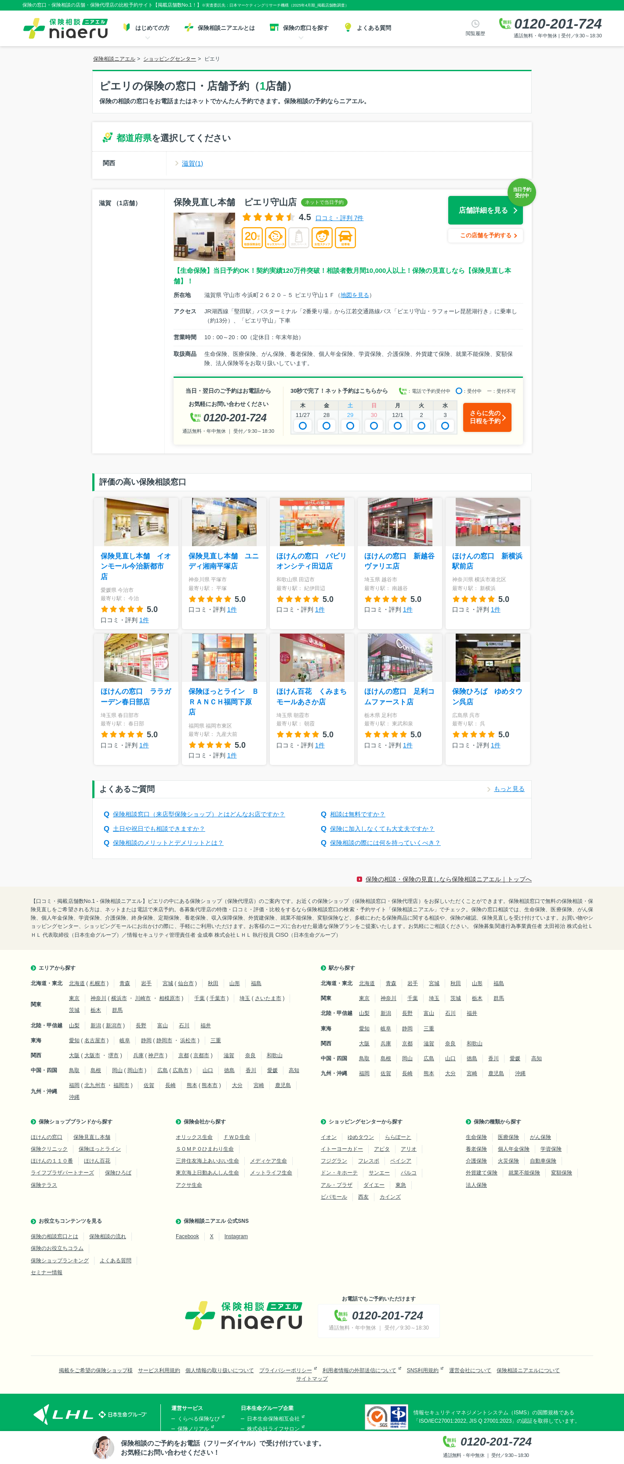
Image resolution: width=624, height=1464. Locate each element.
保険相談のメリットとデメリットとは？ (168, 842)
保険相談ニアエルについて (528, 1370)
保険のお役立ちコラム (57, 1248)
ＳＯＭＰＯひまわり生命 (205, 1149)
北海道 (77, 983)
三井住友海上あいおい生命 (207, 1161)
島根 (96, 1070)
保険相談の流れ (107, 1236)
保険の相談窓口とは (54, 1236)
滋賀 (229, 1055)
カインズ (390, 1197)
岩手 (146, 983)
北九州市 (94, 1085)
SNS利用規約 (423, 1370)
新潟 (96, 1025)
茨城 (74, 1010)
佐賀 (149, 1085)
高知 (294, 1070)
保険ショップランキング (60, 1260)
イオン (329, 1137)
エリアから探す (57, 968)
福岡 (74, 1085)
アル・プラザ (336, 1185)
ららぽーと (398, 1137)
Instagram (236, 1236)
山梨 (74, 1025)
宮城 (168, 983)
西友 (363, 1197)
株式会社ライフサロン (273, 1429)
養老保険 (476, 1149)
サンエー (379, 1173)
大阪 (74, 1055)
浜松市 (188, 1040)
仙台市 (186, 983)
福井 (205, 1025)
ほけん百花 (97, 1161)
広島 (162, 1070)
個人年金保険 (514, 1149)
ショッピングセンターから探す (366, 1122)
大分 (237, 1085)
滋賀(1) (192, 163)
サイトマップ (312, 1379)
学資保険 (551, 1149)
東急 (400, 1185)
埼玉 (244, 998)
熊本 (192, 1085)
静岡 (146, 1040)
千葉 (199, 998)
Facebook (187, 1236)
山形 (234, 983)
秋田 (213, 983)
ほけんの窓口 (46, 1137)
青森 (125, 983)
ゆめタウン (361, 1137)
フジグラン (334, 1161)
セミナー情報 (46, 1272)
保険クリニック (49, 1149)
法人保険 (476, 1185)
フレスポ (368, 1161)
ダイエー (374, 1185)
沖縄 (74, 1097)
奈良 (250, 1055)
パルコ (409, 1173)
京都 (183, 1055)
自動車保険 (543, 1161)
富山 (162, 1025)
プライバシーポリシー (285, 1370)
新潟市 (114, 1025)
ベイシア (400, 1161)
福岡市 (121, 1085)
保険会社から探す (205, 1122)
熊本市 (210, 1085)
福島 (256, 983)
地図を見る (355, 295)
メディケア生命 (268, 1161)
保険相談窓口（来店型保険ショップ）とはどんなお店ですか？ (199, 814)
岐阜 (125, 1040)
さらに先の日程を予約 (485, 416)
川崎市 (143, 998)
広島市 (181, 1070)
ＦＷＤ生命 (237, 1137)
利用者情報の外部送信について (359, 1370)
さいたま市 (268, 998)
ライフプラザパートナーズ (62, 1173)
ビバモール (334, 1197)
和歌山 (275, 1055)
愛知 (74, 1040)
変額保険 (561, 1173)
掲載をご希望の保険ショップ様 (96, 1370)
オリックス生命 (194, 1137)
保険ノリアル (193, 1429)
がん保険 (540, 1137)
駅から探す (342, 968)
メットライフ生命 (271, 1173)
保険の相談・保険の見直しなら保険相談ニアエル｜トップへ (449, 879)
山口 (208, 1070)
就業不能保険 (524, 1173)
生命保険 (476, 1137)
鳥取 (74, 1070)
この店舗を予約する (486, 235)
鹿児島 (283, 1085)
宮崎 (259, 1085)
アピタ (382, 1149)
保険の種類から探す (497, 1122)
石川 (184, 1025)
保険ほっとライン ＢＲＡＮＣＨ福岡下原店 (224, 702)
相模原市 (169, 998)
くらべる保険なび (199, 1419)
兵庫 (138, 1055)
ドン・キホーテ (339, 1173)
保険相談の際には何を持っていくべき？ (385, 842)
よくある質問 (115, 1260)
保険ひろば (118, 1173)
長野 (141, 1025)
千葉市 (217, 998)
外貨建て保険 (481, 1173)
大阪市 (92, 1055)
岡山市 (135, 1070)
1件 (144, 619)
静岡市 (164, 1040)
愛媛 (272, 1070)
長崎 (170, 1085)
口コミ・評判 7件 (340, 217)
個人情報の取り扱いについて (219, 1370)
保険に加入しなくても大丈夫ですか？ (382, 828)
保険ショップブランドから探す (75, 1122)
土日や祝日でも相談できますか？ (159, 828)
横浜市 (119, 998)
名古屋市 (94, 1040)
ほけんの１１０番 (52, 1161)
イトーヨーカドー (342, 1149)
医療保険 (508, 1137)
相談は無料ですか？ (357, 814)
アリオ (409, 1149)
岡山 (117, 1070)
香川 (251, 1070)
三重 (215, 1040)
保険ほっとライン (100, 1149)
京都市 (201, 1055)
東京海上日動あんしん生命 (207, 1173)
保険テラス (44, 1185)
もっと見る (509, 789)
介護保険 (476, 1161)
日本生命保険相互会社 (273, 1419)
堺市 (113, 1055)
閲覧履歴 (475, 33)
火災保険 (508, 1161)
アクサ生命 (189, 1185)
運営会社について (470, 1370)
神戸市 (156, 1055)
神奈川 (98, 998)
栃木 (96, 1010)
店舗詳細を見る (483, 210)
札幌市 (97, 983)
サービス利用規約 (159, 1370)
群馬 (117, 1010)
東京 (74, 998)
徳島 (229, 1070)
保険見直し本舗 (91, 1137)
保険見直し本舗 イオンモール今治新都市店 (136, 566)
